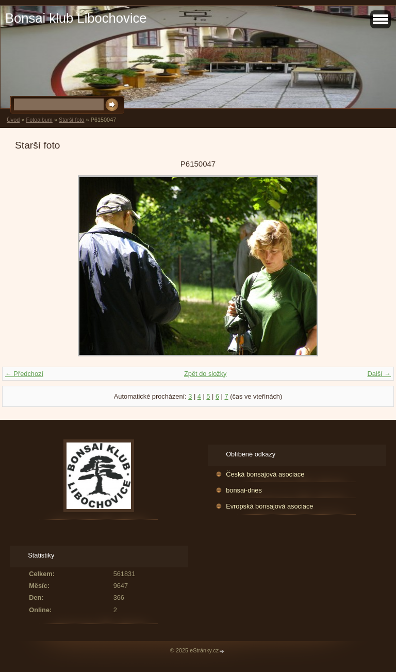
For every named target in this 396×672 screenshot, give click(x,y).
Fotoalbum (39, 120)
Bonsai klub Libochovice (76, 18)
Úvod (13, 120)
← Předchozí (24, 374)
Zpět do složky (205, 374)
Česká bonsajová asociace (265, 474)
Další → (379, 374)
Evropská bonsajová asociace (269, 506)
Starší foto (72, 120)
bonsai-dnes (244, 490)
